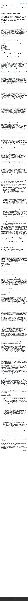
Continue (14, 600)
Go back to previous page (23, 3)
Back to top (25, 450)
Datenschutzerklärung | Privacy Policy (7, 9)
